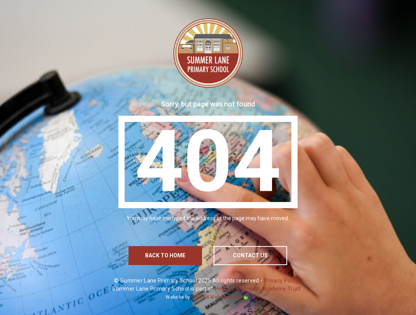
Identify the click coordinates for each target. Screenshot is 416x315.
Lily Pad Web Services (216, 297)
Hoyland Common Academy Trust (258, 289)
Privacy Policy (281, 280)
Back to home (165, 255)
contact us (250, 255)
